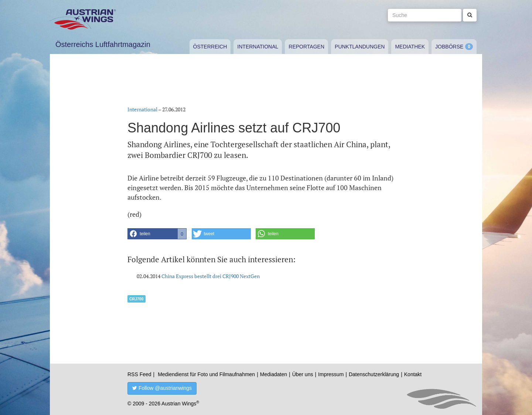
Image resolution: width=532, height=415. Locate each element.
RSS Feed (139, 374)
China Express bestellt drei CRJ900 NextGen (210, 276)
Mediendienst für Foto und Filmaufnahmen (206, 374)
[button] (157, 233)
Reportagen (306, 47)
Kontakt (413, 374)
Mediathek (410, 47)
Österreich (210, 47)
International (257, 47)
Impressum (331, 374)
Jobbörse (449, 47)
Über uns (302, 374)
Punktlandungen (360, 47)
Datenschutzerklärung (374, 374)
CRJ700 (136, 299)
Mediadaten (273, 374)
